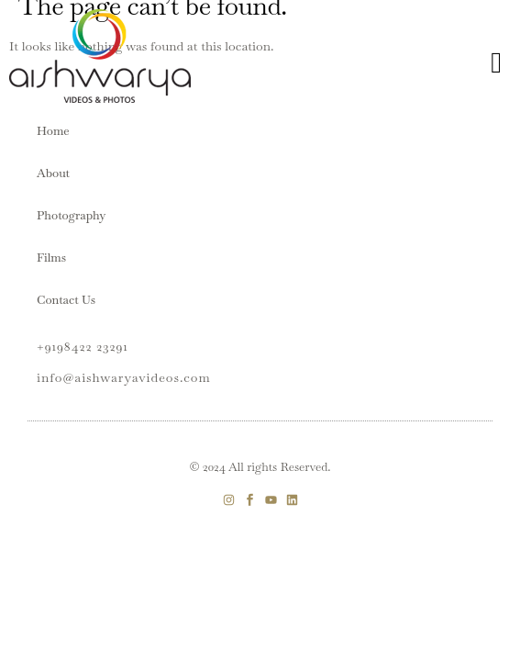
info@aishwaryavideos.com (124, 377)
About (53, 173)
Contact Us (66, 300)
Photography (71, 215)
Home (53, 131)
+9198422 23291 (82, 346)
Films (51, 257)
